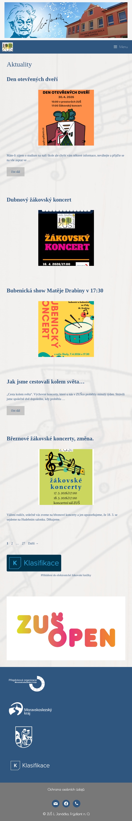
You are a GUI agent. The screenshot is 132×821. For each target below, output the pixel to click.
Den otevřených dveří (32, 79)
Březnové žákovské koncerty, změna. (50, 439)
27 (24, 543)
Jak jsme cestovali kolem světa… (46, 382)
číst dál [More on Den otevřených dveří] (15, 171)
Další (33, 543)
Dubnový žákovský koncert (39, 200)
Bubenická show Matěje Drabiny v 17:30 (55, 291)
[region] (66, 20)
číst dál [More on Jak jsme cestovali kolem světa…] (15, 410)
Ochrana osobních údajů (66, 789)
